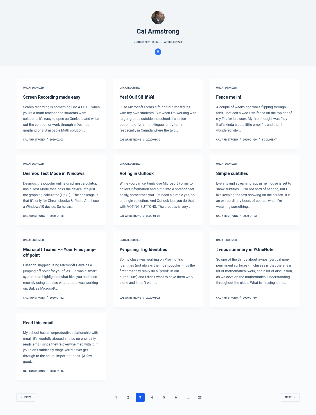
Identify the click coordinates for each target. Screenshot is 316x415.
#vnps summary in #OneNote (244, 249)
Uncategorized (33, 87)
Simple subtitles (232, 173)
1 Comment (269, 139)
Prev (26, 397)
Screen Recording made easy (51, 97)
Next (290, 397)
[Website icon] (158, 51)
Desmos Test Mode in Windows (54, 173)
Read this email (38, 322)
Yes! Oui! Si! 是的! (137, 97)
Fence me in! (228, 97)
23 (200, 397)
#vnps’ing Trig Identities (143, 249)
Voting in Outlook (137, 173)
